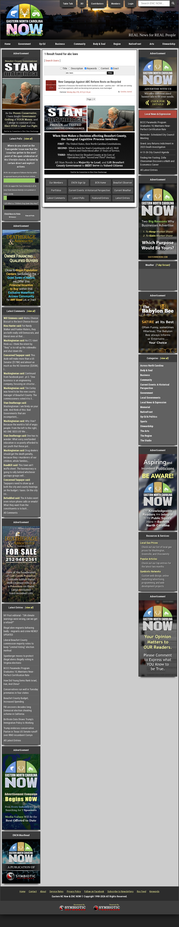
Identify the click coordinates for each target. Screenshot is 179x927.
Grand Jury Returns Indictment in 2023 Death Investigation (157, 145)
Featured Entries (100, 198)
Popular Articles (148, 558)
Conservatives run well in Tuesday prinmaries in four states (21, 691)
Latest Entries (123, 198)
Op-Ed (42, 43)
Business (60, 43)
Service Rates (56, 891)
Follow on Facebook (94, 891)
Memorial (145, 407)
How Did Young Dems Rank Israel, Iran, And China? (20, 682)
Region (117, 43)
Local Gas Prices (149, 542)
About (43, 891)
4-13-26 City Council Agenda (154, 152)
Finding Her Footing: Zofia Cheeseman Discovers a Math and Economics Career (157, 161)
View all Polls (29, 216)
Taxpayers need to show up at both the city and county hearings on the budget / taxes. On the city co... (21, 486)
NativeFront (135, 43)
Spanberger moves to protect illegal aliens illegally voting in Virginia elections (18, 659)
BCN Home (100, 182)
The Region (146, 435)
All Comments (11, 512)
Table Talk (68, 3)
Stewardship (168, 43)
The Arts (144, 430)
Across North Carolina (151, 365)
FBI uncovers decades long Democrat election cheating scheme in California (18, 710)
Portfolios (56, 190)
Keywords (154, 891)
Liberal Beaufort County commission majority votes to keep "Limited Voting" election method (19, 645)
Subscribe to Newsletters (120, 891)
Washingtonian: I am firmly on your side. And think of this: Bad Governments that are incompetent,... (21, 409)
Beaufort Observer (122, 182)
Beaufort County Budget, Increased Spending (16, 700)
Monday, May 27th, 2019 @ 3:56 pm (79, 92)
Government (24, 43)
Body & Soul (99, 43)
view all (28, 138)
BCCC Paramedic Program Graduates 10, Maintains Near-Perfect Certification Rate (19, 672)
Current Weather (122, 190)
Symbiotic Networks (150, 571)
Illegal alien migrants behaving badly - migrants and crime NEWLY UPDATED (21, 631)
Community (79, 43)
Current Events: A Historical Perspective (89, 190)
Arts (152, 43)
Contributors (97, 3)
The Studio (145, 440)
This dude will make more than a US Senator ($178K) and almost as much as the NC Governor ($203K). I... (21, 362)
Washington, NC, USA (158, 279)
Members (115, 3)
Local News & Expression (153, 402)
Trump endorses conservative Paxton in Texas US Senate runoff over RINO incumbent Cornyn (20, 732)
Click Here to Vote (12, 214)
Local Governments (150, 397)
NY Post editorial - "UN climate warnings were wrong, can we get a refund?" (20, 619)
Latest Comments (56, 198)
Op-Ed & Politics (148, 416)
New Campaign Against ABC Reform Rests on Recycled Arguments (89, 83)
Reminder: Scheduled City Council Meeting (157, 136)
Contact (33, 891)
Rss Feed (141, 891)
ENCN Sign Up (78, 182)
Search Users (52, 60)
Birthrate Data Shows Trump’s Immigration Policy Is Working (18, 721)
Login (130, 3)
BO (82, 3)
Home (7, 43)
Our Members (56, 182)
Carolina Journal (126, 92)
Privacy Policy (74, 891)
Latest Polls (78, 198)
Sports (143, 421)
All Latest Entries (12, 740)
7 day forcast (162, 265)
